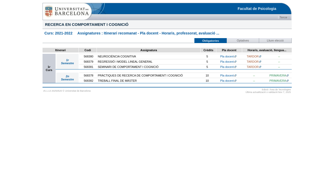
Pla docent (227, 56)
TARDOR (253, 56)
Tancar (284, 17)
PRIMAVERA (277, 75)
